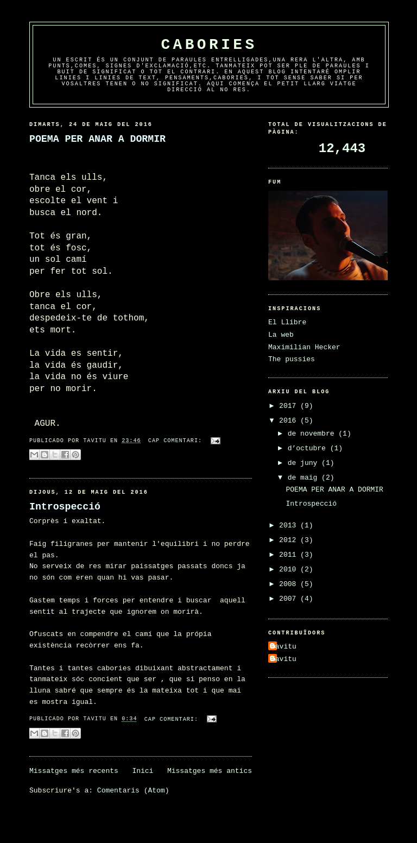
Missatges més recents (73, 771)
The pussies (291, 359)
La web (281, 335)
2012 (289, 540)
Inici (142, 771)
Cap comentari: (177, 441)
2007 (289, 599)
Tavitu (283, 647)
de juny (304, 463)
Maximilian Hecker (304, 347)
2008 (289, 584)
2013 (289, 525)
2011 (289, 555)
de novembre (313, 434)
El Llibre (287, 322)
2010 (289, 569)
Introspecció (64, 506)
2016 (289, 421)
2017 (289, 406)
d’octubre (309, 448)
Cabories (209, 44)
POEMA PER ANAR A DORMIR (97, 139)
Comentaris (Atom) (133, 791)
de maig (304, 478)
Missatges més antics (209, 771)
